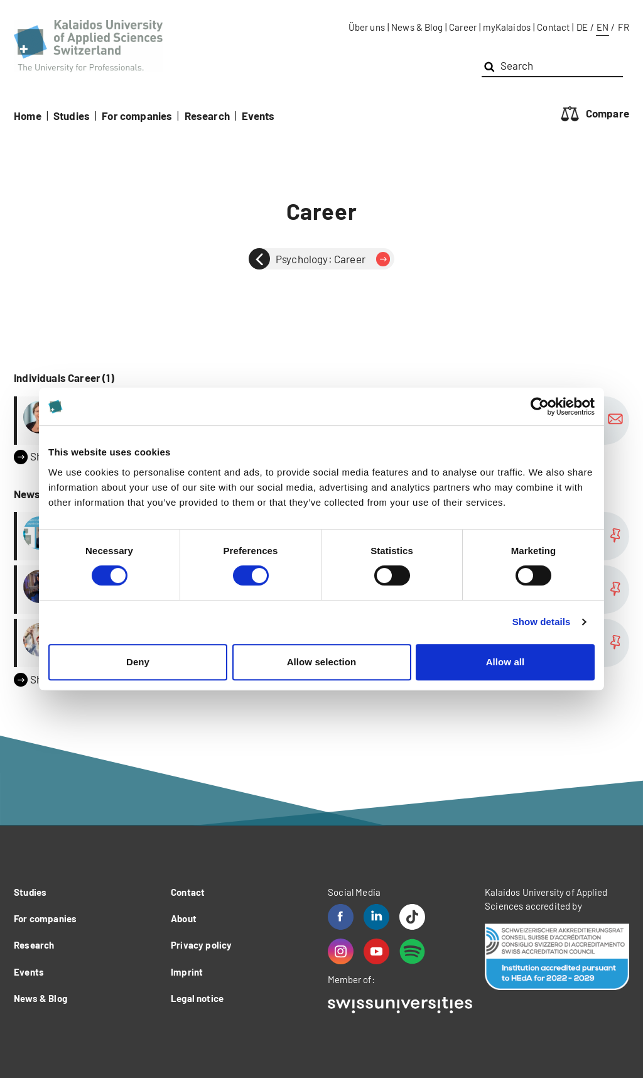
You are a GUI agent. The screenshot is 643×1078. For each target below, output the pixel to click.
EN (602, 27)
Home (27, 115)
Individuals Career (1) (64, 377)
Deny (137, 661)
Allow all (505, 661)
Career (463, 27)
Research (207, 115)
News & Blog (417, 27)
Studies (71, 115)
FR (623, 27)
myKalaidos (507, 27)
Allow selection (322, 661)
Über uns (367, 27)
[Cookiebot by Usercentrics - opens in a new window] (540, 406)
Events (258, 115)
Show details (541, 621)
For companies (137, 115)
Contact (553, 27)
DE (582, 27)
